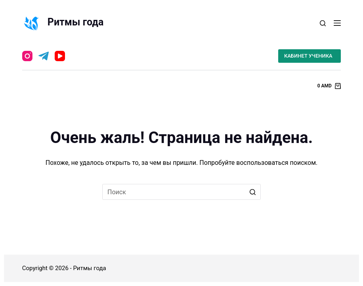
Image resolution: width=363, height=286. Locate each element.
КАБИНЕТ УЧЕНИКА (308, 56)
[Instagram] (27, 56)
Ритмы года (76, 22)
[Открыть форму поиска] (323, 23)
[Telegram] (43, 56)
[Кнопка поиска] (253, 192)
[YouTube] (60, 56)
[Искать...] (181, 192)
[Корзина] (329, 86)
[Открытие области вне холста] (337, 23)
